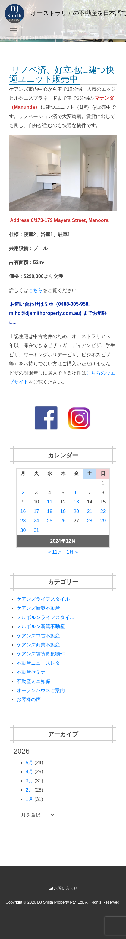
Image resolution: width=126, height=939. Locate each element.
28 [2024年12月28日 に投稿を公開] (89, 520)
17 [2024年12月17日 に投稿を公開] (36, 511)
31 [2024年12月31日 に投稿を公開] (36, 530)
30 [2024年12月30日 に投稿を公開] (23, 530)
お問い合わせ (63, 888)
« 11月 (55, 552)
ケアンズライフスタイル (43, 599)
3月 (29, 780)
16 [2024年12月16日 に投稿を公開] (23, 511)
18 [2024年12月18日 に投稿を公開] (49, 511)
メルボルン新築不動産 (41, 626)
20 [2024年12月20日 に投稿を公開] (76, 511)
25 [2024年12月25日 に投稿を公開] (49, 520)
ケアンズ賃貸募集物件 (41, 653)
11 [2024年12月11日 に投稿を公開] (49, 501)
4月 (29, 771)
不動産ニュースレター (41, 663)
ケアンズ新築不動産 (38, 608)
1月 (29, 799)
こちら (35, 290)
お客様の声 (29, 699)
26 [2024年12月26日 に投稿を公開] (63, 520)
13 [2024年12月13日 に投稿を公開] (76, 501)
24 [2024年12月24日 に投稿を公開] (36, 520)
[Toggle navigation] (13, 31)
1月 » (72, 552)
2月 (29, 789)
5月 (29, 762)
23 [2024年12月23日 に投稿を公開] (23, 520)
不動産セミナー (33, 672)
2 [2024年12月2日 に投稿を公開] (23, 492)
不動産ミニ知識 (33, 681)
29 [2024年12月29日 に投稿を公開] (103, 520)
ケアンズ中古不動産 (38, 635)
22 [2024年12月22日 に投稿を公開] (103, 511)
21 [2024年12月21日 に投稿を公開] (89, 511)
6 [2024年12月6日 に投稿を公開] (76, 492)
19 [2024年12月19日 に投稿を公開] (63, 511)
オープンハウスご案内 (41, 690)
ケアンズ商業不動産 (38, 644)
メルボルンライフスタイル (45, 617)
